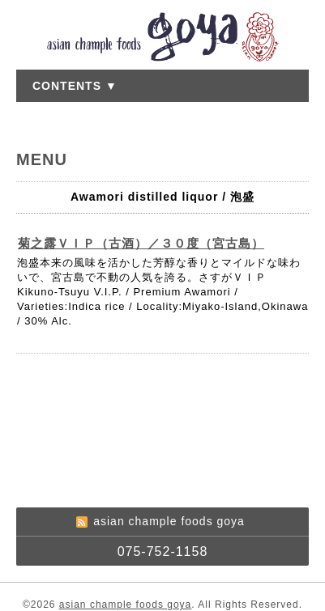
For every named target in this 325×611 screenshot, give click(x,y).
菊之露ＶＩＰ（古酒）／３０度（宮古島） (141, 243)
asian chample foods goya (125, 604)
